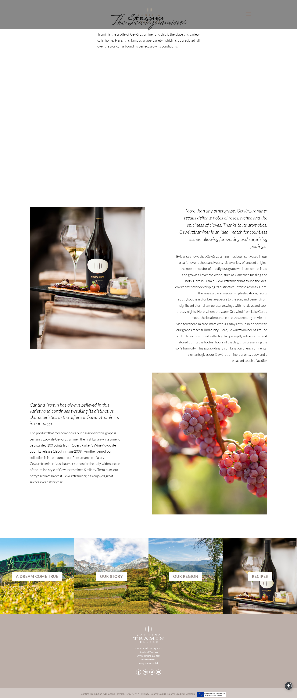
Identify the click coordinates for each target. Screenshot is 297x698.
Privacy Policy (149, 693)
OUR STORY (111, 576)
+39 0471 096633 (148, 659)
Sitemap (190, 693)
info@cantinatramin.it (149, 663)
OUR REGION (185, 576)
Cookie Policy (166, 693)
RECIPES (260, 576)
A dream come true (37, 576)
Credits (180, 693)
